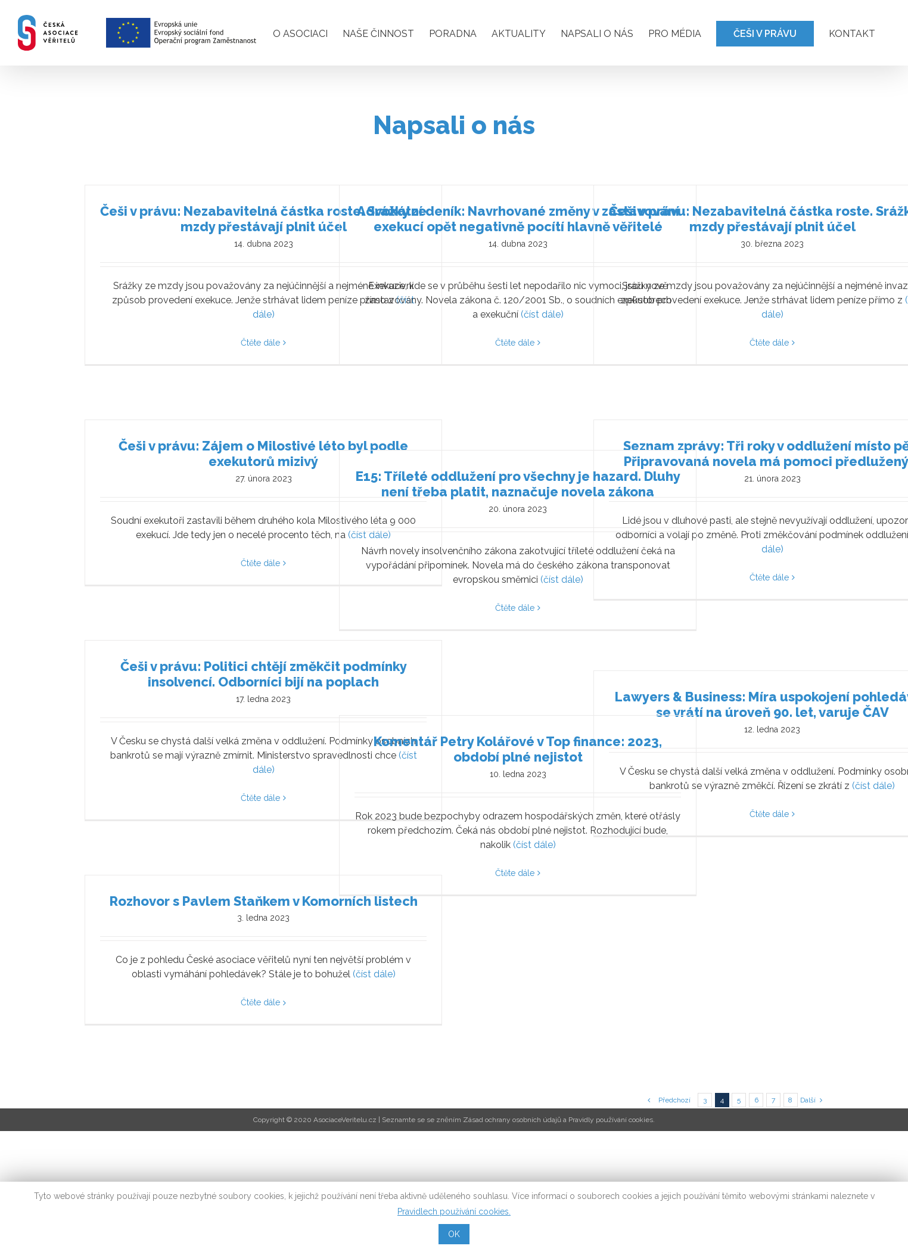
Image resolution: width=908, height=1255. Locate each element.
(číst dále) (542, 314)
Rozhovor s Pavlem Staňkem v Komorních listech (264, 901)
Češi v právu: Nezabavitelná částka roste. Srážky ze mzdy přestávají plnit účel (263, 218)
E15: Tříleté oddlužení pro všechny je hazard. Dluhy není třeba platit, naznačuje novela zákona (518, 483)
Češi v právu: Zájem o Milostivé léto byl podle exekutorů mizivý (263, 453)
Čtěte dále (260, 342)
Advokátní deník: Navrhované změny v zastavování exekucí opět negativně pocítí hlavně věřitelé (518, 218)
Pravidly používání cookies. (611, 1120)
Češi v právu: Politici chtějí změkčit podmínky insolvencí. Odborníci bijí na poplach (263, 673)
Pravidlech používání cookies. (454, 1211)
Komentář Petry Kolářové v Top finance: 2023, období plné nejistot (518, 749)
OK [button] (454, 1234)
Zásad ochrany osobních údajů (512, 1120)
